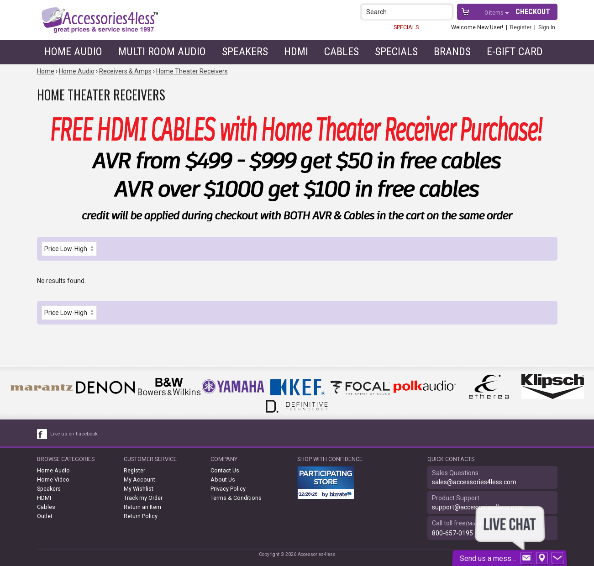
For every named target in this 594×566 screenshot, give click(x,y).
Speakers (245, 51)
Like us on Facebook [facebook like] (74, 434)
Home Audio (73, 51)
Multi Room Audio (162, 51)
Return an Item (142, 506)
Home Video (53, 479)
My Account (139, 479)
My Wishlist (138, 488)
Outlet (45, 516)
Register (520, 27)
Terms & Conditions (236, 497)
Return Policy (141, 516)
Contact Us (224, 470)
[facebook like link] (42, 434)
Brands (452, 51)
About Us (222, 479)
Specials (396, 51)
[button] (446, 11)
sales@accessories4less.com (474, 482)
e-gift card (515, 51)
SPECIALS (406, 27)
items (494, 12)
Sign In (546, 27)
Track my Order (143, 497)
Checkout (532, 11)
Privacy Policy (228, 488)
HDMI (296, 51)
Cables (341, 51)
